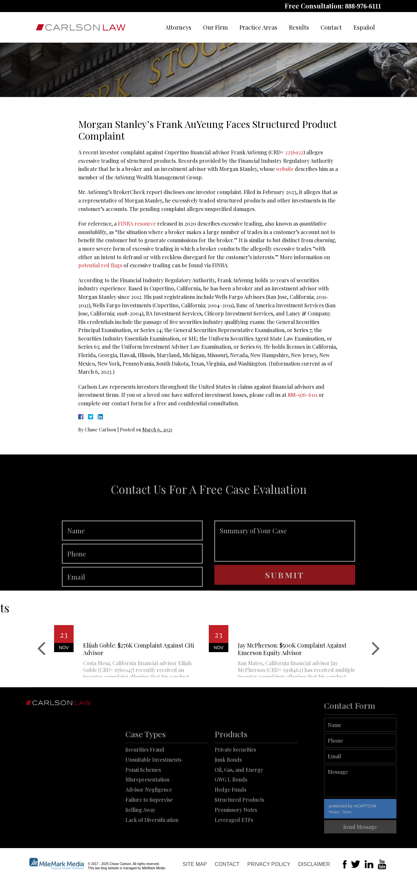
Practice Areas (258, 27)
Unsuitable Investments (153, 788)
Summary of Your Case (284, 560)
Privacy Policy (268, 864)
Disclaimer (314, 864)
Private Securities (235, 778)
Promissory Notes (236, 838)
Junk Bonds (228, 788)
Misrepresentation (147, 808)
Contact (331, 27)
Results (299, 27)
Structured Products (239, 829)
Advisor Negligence (148, 819)
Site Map (194, 864)
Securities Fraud (144, 778)
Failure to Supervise (149, 829)
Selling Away (140, 838)
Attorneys (178, 27)
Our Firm (215, 27)
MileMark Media (153, 868)
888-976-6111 (363, 6)
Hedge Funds (230, 819)
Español (364, 27)
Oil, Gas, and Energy (239, 798)
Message (380, 781)
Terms (367, 812)
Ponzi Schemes (143, 798)
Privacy (354, 812)
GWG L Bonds (231, 808)
